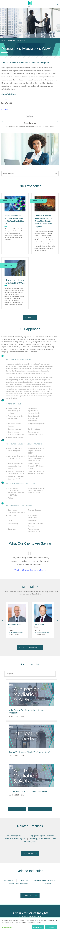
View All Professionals (30, 647)
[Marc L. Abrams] (39, 624)
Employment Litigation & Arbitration (42, 836)
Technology (47, 883)
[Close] (57, 920)
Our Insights (17, 809)
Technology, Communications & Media (43, 839)
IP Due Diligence (30, 842)
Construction (24, 880)
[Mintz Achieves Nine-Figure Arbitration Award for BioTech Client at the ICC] (15, 203)
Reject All (51, 927)
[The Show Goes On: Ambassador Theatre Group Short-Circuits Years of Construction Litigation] (45, 203)
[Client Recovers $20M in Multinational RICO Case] (15, 268)
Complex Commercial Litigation (14, 839)
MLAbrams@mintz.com (42, 632)
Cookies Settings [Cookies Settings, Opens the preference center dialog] (7, 927)
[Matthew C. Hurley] (14, 624)
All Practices (30, 853)
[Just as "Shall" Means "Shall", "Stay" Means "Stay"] (29, 752)
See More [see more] (30, 317)
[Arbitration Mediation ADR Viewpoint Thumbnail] (31, 694)
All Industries (30, 895)
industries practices (16, 41)
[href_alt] (17, 613)
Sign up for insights (8, 94)
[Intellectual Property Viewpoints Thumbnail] (31, 736)
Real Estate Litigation (13, 836)
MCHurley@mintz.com (15, 632)
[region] (30, 924)
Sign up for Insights (40, 809)
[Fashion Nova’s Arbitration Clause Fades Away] (28, 792)
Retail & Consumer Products (18, 883)
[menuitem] (3, 41)
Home (3, 41)
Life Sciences (8, 880)
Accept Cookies (37, 927)
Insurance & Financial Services (45, 880)
